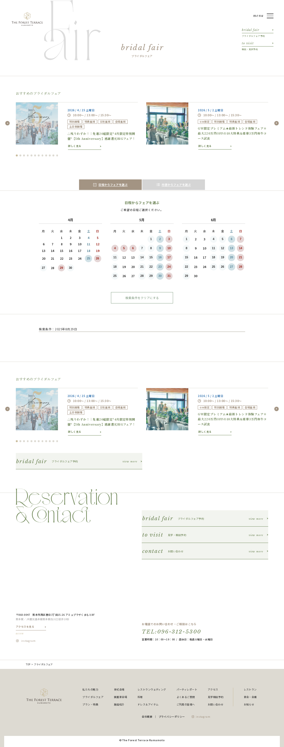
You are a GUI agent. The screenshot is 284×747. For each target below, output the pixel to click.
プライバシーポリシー (172, 716)
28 (142, 275)
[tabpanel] (77, 126)
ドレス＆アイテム (148, 704)
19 (222, 257)
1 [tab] (17, 155)
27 (43, 267)
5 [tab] (31, 155)
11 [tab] (53, 155)
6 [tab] (35, 155)
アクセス (213, 689)
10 (169, 248)
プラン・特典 (90, 704)
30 (70, 267)
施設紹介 (119, 704)
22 (151, 266)
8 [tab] (43, 155)
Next (276, 123)
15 (151, 257)
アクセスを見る (31, 630)
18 (115, 266)
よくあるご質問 (186, 697)
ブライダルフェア (92, 697)
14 (142, 257)
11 (115, 257)
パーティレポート (187, 689)
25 (88, 258)
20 (231, 257)
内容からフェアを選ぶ (173, 185)
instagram (28, 641)
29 (61, 267)
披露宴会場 (120, 697)
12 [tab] (57, 155)
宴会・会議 (250, 697)
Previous (7, 123)
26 (97, 258)
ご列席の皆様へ (186, 704)
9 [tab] (46, 155)
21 (142, 266)
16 (160, 257)
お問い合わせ (216, 704)
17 (169, 257)
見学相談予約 (216, 697)
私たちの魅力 (90, 689)
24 (169, 266)
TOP (28, 664)
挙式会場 (119, 689)
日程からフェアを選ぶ (110, 185)
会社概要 (147, 716)
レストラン (250, 689)
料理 (140, 697)
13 (231, 248)
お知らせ (249, 704)
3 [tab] (24, 155)
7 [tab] (39, 155)
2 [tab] (20, 155)
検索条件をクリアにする (142, 298)
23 (160, 266)
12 (222, 248)
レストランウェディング (152, 689)
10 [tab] (50, 155)
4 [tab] (28, 155)
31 (169, 275)
